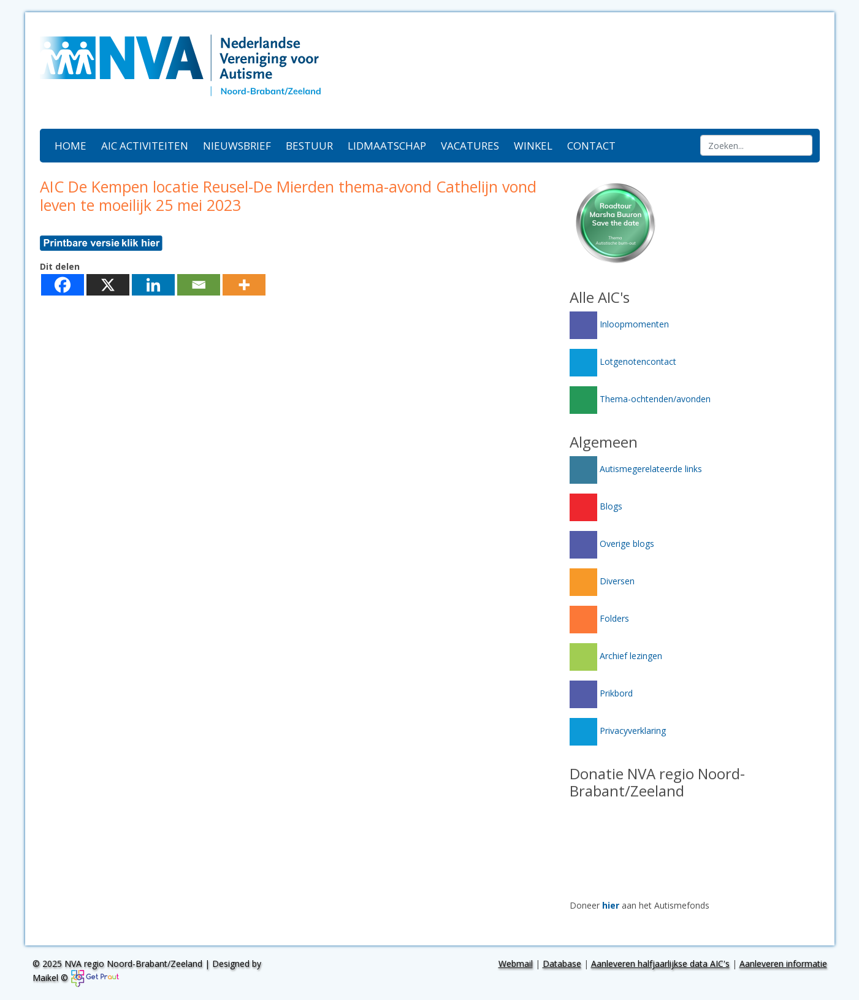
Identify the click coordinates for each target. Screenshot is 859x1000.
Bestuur (309, 146)
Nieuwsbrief (237, 146)
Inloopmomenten (619, 324)
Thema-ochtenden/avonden (640, 399)
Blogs (596, 506)
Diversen (602, 581)
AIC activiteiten (144, 146)
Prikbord (601, 693)
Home (70, 146)
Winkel (533, 146)
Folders (599, 618)
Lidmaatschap (387, 146)
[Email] (198, 285)
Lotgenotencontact (623, 361)
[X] (107, 285)
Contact (591, 146)
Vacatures (470, 146)
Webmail (515, 963)
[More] (244, 285)
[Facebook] (62, 285)
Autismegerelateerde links (636, 469)
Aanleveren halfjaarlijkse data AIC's (660, 963)
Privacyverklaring (618, 730)
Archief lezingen (616, 656)
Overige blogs (612, 543)
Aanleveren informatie (783, 963)
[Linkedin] (153, 285)
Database (562, 963)
